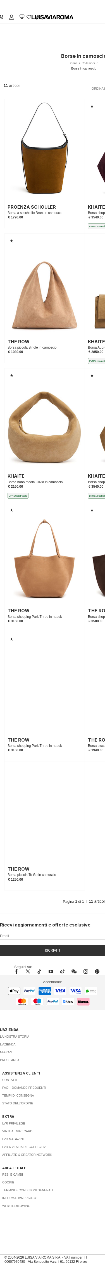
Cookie (8, 1182)
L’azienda (8, 1044)
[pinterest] (97, 971)
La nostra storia (14, 1036)
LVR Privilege (13, 1123)
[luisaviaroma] (52, 17)
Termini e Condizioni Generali (27, 1190)
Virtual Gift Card (17, 1131)
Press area (10, 1060)
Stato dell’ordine (17, 1103)
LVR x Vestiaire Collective (25, 1147)
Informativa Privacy (19, 1198)
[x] (28, 971)
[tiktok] (39, 971)
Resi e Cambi (12, 1174)
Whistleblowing (16, 1205)
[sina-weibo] (62, 971)
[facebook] (18, 971)
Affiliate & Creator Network (27, 1154)
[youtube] (51, 971)
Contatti (9, 1079)
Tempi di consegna (18, 1095)
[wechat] (74, 971)
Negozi (6, 1052)
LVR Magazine (13, 1139)
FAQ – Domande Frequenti (24, 1087)
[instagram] (86, 971)
